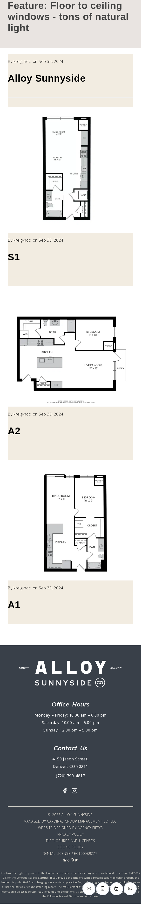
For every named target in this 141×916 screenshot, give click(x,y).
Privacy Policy (70, 834)
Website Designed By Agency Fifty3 (70, 827)
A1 (14, 605)
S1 (14, 257)
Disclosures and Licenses (70, 840)
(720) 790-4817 (70, 775)
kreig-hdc (22, 61)
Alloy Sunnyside (47, 78)
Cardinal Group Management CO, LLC (81, 821)
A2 (14, 431)
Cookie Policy (70, 847)
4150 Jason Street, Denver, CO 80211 (70, 762)
